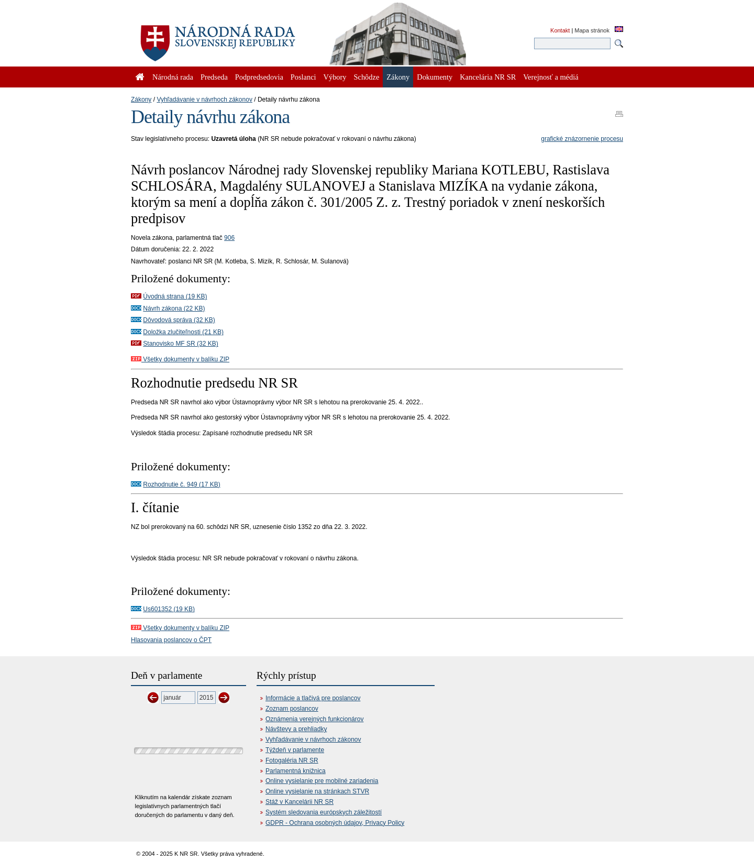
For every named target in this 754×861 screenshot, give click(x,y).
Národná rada (172, 77)
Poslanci (303, 77)
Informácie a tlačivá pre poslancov (312, 698)
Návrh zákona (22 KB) (174, 308)
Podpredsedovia (259, 77)
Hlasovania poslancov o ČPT (171, 640)
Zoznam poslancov (291, 708)
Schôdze (367, 77)
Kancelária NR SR (488, 77)
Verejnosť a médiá (550, 77)
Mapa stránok (591, 30)
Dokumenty (434, 77)
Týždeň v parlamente (294, 750)
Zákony (141, 99)
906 (229, 237)
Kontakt (560, 30)
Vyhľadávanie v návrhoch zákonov (204, 99)
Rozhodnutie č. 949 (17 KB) (181, 484)
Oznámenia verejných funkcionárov (314, 719)
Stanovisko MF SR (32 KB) (180, 343)
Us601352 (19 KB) (169, 609)
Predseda (214, 77)
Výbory (335, 77)
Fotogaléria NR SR (291, 760)
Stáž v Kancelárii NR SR (299, 801)
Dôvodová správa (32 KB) (179, 320)
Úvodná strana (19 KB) (175, 296)
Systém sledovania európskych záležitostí (323, 812)
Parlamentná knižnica (295, 771)
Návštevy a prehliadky (296, 729)
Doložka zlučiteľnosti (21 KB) (183, 332)
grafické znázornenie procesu (582, 138)
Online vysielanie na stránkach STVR (317, 791)
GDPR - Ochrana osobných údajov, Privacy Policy (334, 822)
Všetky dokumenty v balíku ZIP (180, 359)
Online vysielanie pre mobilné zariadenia (321, 781)
